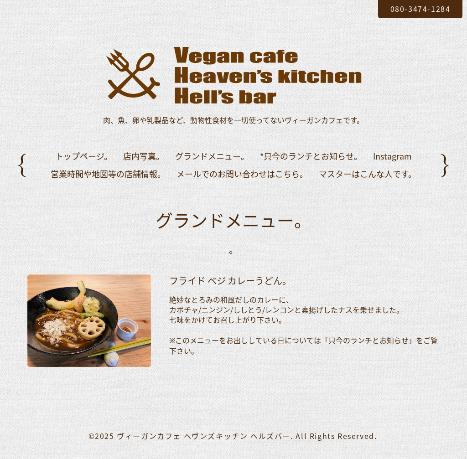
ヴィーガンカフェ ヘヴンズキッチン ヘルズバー (204, 435)
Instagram (392, 156)
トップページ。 (83, 156)
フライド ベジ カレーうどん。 (230, 280)
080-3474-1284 (420, 8)
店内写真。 (143, 156)
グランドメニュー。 (212, 156)
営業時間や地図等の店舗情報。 (108, 174)
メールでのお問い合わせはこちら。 (242, 174)
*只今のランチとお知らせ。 (311, 156)
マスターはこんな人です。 (367, 174)
